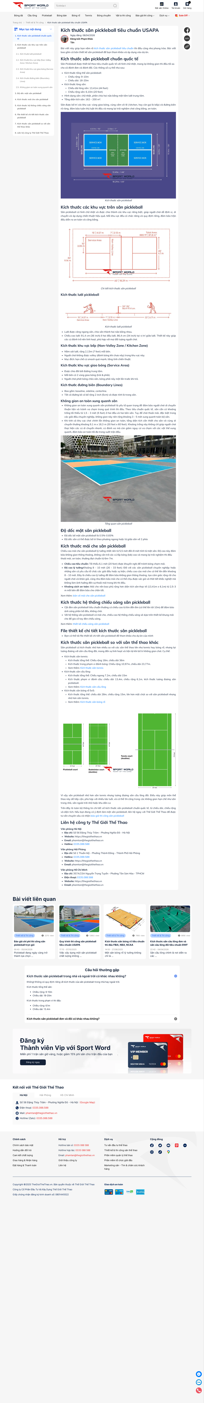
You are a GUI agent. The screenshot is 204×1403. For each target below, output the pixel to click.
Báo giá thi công (145, 15)
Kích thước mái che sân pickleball (32, 99)
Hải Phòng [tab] (45, 1095)
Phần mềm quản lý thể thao (118, 1155)
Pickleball (47, 15)
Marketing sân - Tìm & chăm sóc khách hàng (124, 1167)
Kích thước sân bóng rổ (92, 701)
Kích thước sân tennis (91, 667)
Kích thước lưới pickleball (30, 54)
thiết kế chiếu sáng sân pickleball (91, 623)
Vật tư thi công (123, 15)
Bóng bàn (62, 15)
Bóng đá (18, 15)
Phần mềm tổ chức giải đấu (118, 1160)
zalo (187, 38)
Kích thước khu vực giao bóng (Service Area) (36, 70)
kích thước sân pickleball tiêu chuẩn (114, 48)
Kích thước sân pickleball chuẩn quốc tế (34, 37)
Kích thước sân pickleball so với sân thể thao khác (33, 125)
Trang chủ (17, 22)
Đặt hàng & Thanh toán (24, 1165)
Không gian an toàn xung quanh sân (36, 87)
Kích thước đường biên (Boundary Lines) (34, 79)
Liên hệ (62, 1165)
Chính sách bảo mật (23, 1145)
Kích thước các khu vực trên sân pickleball (32, 46)
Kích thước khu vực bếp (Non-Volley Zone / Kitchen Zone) (35, 61)
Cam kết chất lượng (23, 1155)
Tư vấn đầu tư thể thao (115, 1145)
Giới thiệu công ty (67, 1160)
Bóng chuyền (104, 15)
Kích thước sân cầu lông (93, 686)
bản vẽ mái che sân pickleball (89, 595)
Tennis (88, 15)
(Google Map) (87, 1102)
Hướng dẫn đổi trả (22, 1150)
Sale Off (182, 15)
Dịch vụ (165, 15)
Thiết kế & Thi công (35, 22)
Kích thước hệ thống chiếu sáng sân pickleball (34, 107)
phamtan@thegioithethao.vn (41, 1113)
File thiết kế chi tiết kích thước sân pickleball (33, 116)
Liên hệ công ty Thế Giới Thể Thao (33, 133)
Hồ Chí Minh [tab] (67, 1095)
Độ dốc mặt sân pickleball (29, 93)
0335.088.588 (82, 844)
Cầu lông (32, 15)
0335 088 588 (81, 1145)
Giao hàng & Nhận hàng (25, 1160)
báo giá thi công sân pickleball (107, 815)
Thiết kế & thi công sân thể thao (120, 1150)
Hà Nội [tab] (23, 1095)
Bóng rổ (76, 15)
